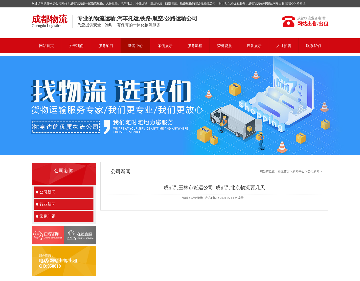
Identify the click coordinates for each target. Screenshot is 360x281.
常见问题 (47, 216)
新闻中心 (135, 46)
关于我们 (76, 46)
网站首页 (46, 46)
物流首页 (284, 171)
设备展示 (254, 46)
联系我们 (313, 46)
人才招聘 (283, 46)
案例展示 (165, 46)
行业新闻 (47, 204)
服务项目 (105, 46)
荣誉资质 (224, 46)
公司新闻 (47, 192)
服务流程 (194, 46)
